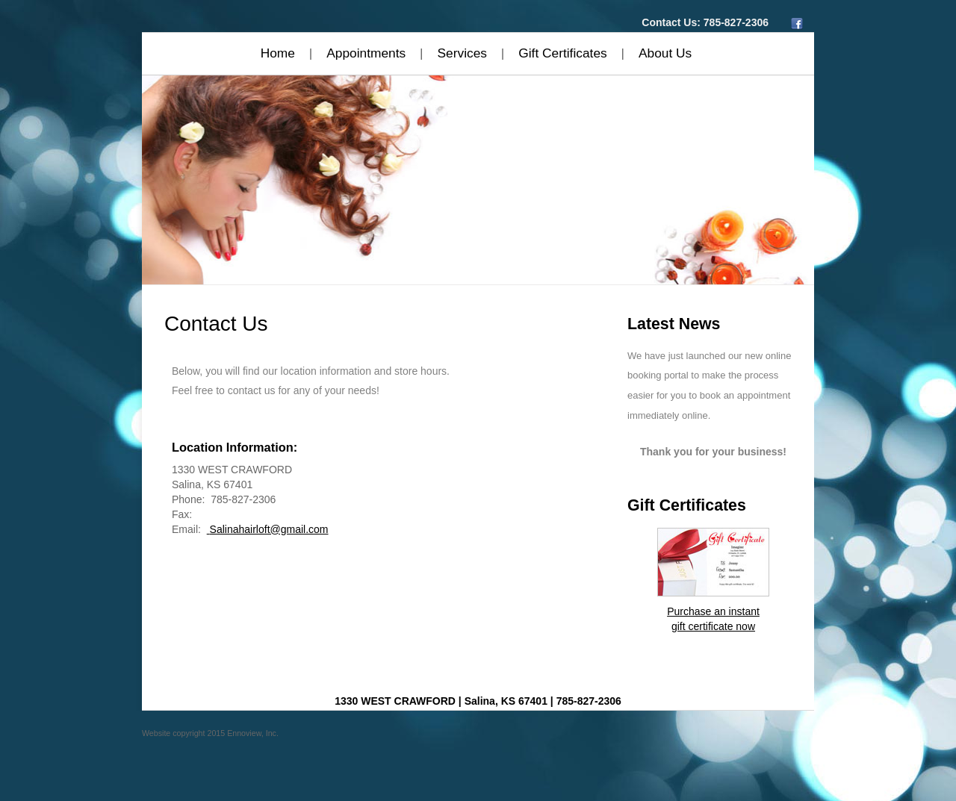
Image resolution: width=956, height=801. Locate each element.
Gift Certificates (562, 53)
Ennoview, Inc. (253, 733)
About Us (665, 53)
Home (278, 53)
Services (462, 53)
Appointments (366, 53)
